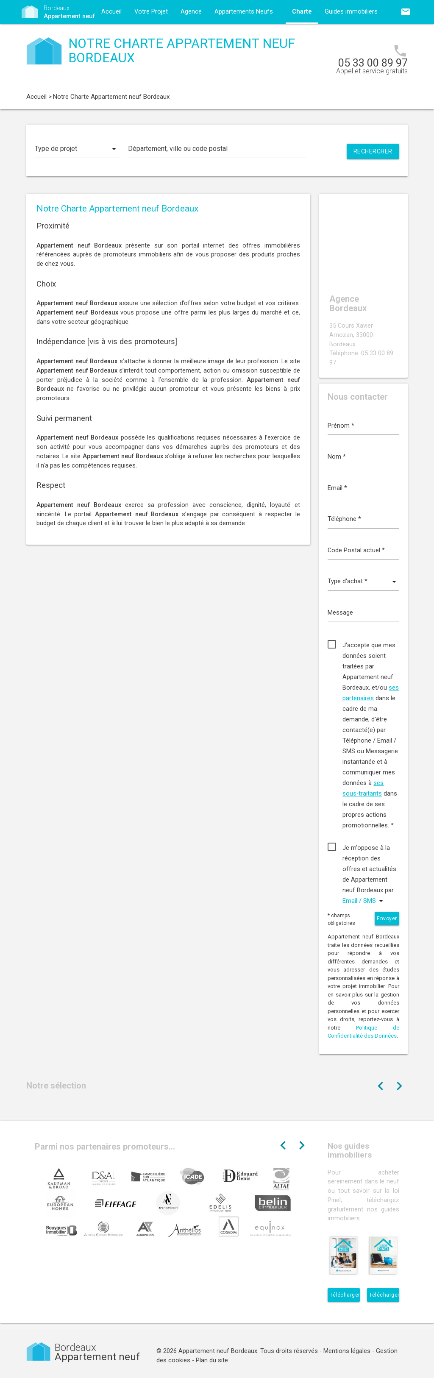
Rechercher (372, 151)
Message (340, 612)
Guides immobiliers (351, 11)
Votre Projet (151, 11)
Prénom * (341, 425)
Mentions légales (346, 1351)
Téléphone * (344, 519)
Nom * (337, 456)
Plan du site (212, 1360)
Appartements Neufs (243, 11)
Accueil (111, 11)
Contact (112, 35)
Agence (191, 11)
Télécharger (345, 1295)
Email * (337, 488)
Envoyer (387, 918)
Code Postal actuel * (356, 550)
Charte (302, 11)
